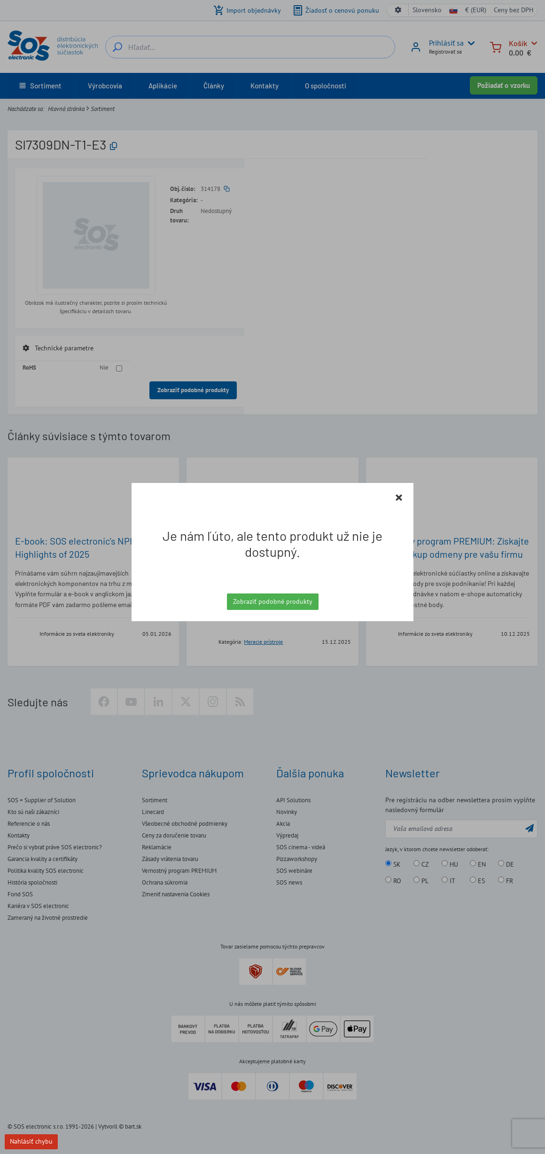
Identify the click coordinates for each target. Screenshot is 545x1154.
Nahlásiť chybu (31, 1141)
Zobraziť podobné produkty (272, 601)
